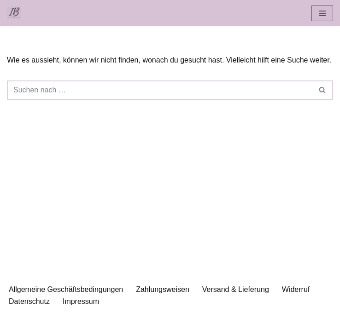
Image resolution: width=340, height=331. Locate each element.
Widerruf (296, 289)
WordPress (207, 321)
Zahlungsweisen (162, 289)
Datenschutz (29, 301)
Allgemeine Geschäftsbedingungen (66, 289)
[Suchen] (159, 90)
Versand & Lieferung (235, 289)
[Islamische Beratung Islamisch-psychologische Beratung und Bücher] (16, 13)
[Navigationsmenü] (322, 13)
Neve (122, 321)
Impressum (81, 301)
